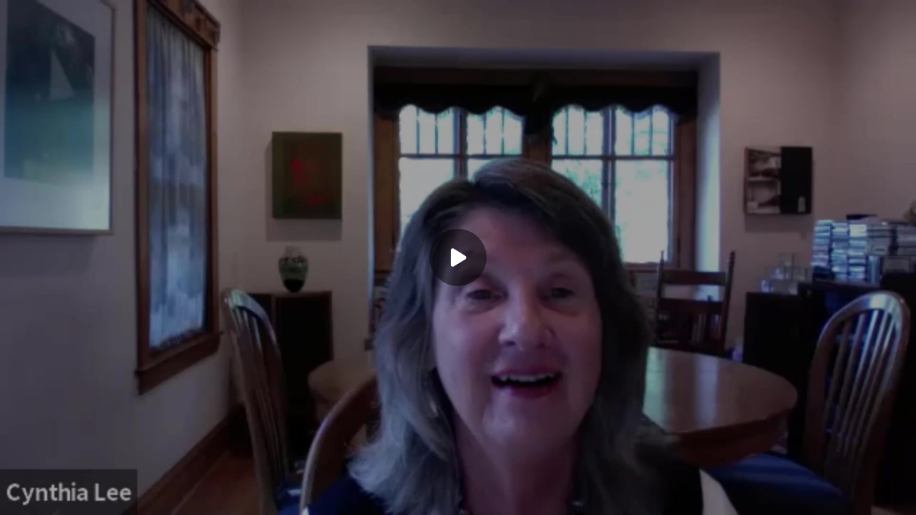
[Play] (458, 257)
